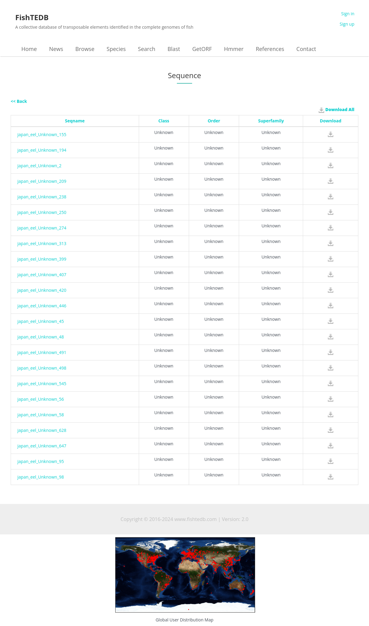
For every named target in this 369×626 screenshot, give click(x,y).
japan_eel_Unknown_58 (40, 415)
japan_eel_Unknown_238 (41, 197)
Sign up (347, 24)
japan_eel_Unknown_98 (40, 477)
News (56, 48)
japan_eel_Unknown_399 (41, 259)
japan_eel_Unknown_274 (41, 228)
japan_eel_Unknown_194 (41, 150)
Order (214, 121)
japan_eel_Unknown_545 (41, 383)
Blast (173, 48)
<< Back (19, 101)
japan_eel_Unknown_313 (41, 243)
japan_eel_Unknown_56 (40, 399)
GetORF (202, 48)
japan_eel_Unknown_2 (39, 165)
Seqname (75, 121)
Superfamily (271, 121)
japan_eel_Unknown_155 (41, 134)
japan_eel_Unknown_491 (41, 352)
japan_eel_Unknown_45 (40, 321)
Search (146, 48)
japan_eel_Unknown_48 (40, 337)
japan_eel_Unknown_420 (41, 290)
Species (116, 48)
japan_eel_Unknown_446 (41, 306)
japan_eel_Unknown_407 (41, 274)
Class (163, 121)
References (270, 48)
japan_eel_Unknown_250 (41, 212)
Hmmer (234, 48)
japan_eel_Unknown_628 (41, 430)
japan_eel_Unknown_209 (41, 181)
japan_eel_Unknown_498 (41, 368)
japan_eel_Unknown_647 (41, 446)
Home (29, 48)
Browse (84, 48)
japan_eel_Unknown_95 (40, 461)
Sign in (347, 13)
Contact (306, 48)
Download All (336, 110)
